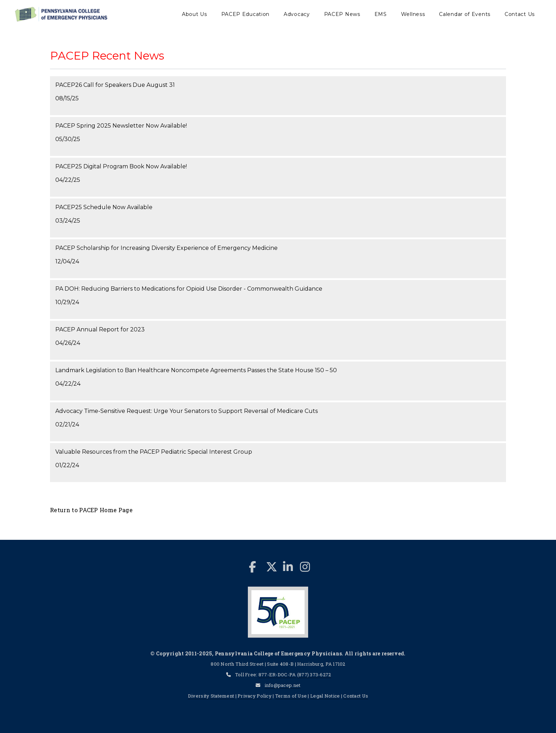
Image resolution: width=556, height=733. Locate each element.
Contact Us (520, 14)
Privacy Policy (255, 696)
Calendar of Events (464, 14)
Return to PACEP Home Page (91, 510)
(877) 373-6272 (314, 674)
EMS (380, 14)
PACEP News (342, 14)
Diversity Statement (211, 696)
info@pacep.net (283, 685)
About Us (194, 14)
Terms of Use (291, 696)
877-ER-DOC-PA (277, 674)
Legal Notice (325, 696)
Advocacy (297, 14)
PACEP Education (245, 14)
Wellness (413, 14)
